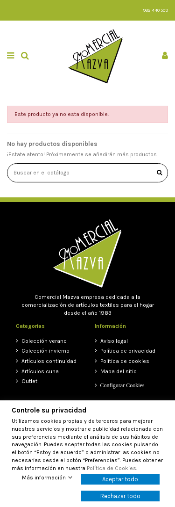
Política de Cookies (111, 468)
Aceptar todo (120, 479)
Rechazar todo (120, 496)
